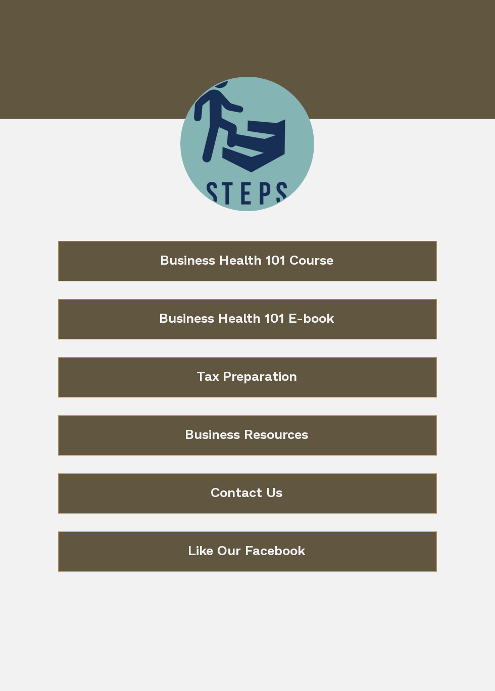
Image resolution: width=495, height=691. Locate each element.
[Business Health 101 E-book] (247, 319)
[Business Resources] (247, 435)
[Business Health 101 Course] (247, 261)
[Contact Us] (247, 493)
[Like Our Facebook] (247, 551)
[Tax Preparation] (247, 377)
